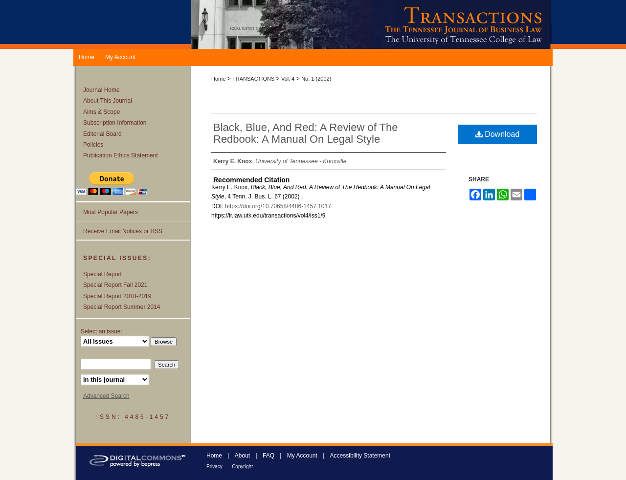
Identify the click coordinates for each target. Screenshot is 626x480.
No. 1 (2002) (316, 79)
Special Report (102, 274)
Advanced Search (106, 396)
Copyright (242, 466)
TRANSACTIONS (253, 79)
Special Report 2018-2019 (117, 296)
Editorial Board (102, 134)
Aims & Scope (101, 112)
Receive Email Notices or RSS (122, 231)
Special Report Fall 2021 (115, 285)
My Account (302, 455)
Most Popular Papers (110, 212)
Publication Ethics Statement (120, 155)
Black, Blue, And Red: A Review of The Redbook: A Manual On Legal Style (305, 133)
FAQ (268, 455)
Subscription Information (114, 122)
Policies (93, 144)
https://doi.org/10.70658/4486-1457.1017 (278, 206)
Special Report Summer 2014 (121, 307)
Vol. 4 (288, 79)
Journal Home (101, 90)
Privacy (214, 466)
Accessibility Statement (360, 455)
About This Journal (107, 100)
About (242, 455)
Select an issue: (101, 331)
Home (218, 79)
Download (497, 134)
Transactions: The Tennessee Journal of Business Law (372, 24)
